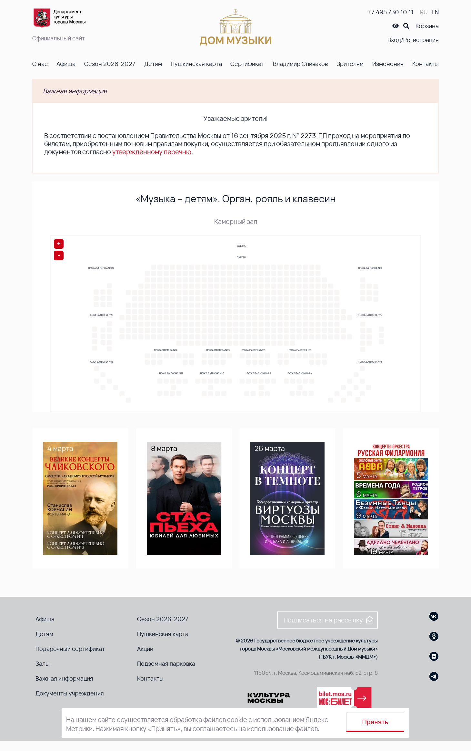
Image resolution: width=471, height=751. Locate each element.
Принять (375, 721)
